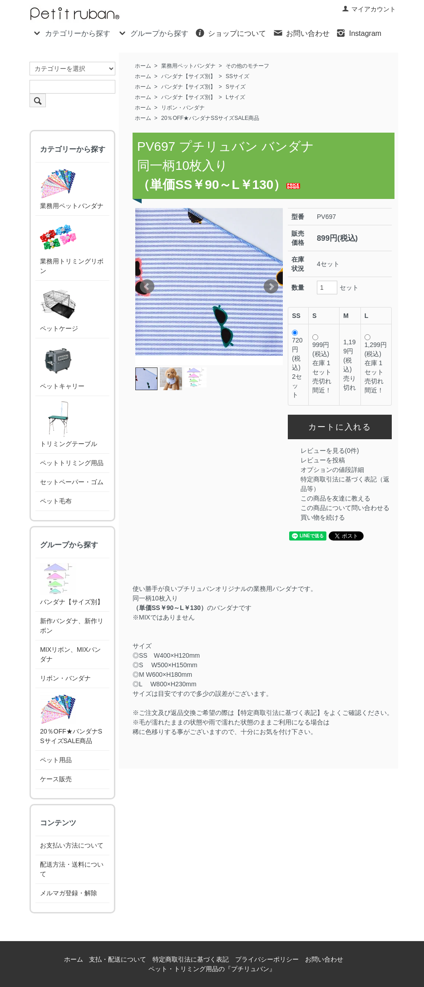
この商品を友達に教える (335, 498)
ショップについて (230, 32)
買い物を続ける (323, 517)
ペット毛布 (56, 501)
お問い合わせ (301, 32)
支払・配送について (117, 959)
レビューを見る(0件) (330, 450)
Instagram (358, 32)
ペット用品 (56, 760)
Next (271, 286)
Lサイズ (235, 97)
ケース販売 (56, 779)
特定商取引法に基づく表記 (191, 959)
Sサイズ (236, 87)
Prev (147, 286)
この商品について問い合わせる (345, 507)
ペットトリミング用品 (72, 462)
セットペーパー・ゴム (72, 482)
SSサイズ (237, 76)
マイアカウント (369, 9)
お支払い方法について (72, 845)
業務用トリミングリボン (72, 247)
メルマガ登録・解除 (68, 893)
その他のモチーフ (247, 66)
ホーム (143, 66)
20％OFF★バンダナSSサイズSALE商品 (210, 118)
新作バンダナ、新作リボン (72, 625)
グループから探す (152, 32)
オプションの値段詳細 (332, 469)
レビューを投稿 (323, 460)
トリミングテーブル (68, 424)
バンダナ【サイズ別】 (188, 76)
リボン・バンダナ (183, 107)
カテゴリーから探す (71, 32)
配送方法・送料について (72, 869)
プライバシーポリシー (267, 959)
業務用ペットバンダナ (188, 66)
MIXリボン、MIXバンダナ (70, 654)
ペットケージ (59, 308)
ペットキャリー (62, 366)
